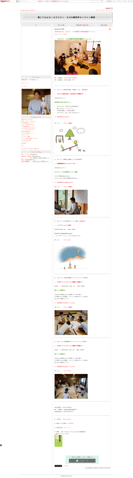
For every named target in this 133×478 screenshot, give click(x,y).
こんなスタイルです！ (28, 129)
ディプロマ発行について (28, 133)
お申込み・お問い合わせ (29, 128)
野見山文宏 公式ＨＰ (27, 119)
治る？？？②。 (25, 154)
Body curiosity (67, 419)
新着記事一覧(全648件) (82, 25)
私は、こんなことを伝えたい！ (29, 121)
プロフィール (25, 83)
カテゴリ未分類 (63, 34)
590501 (108, 8)
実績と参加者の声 (26, 131)
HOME (22, 10)
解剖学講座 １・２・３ (29, 126)
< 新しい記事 (60, 25)
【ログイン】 (109, 10)
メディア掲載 (26, 136)
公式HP (30, 79)
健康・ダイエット (22, 1)
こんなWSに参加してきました (30, 138)
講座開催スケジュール (28, 123)
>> (110, 1)
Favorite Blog (36, 152)
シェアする (65, 465)
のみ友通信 (70, 423)
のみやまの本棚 (27, 140)
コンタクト (24, 86)
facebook (24, 143)
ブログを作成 (123, 1)
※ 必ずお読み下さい (28, 124)
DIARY (27, 10)
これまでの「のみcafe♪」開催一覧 (30, 148)
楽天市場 (130, 1)
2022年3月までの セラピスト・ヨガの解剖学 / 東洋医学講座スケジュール (75, 31)
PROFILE (32, 10)
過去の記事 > (104, 25)
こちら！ (65, 123)
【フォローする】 (100, 10)
